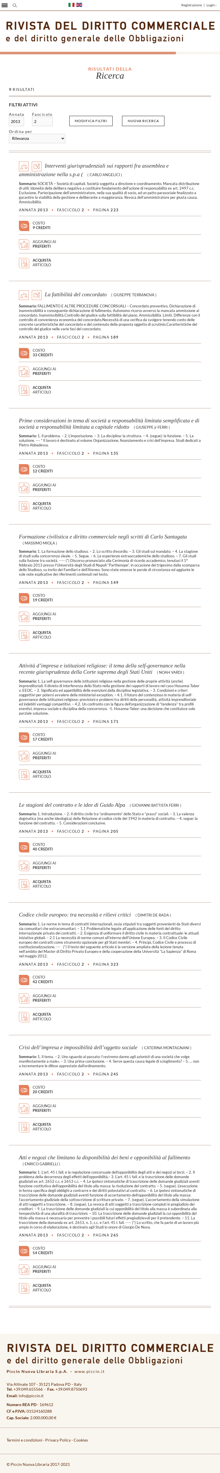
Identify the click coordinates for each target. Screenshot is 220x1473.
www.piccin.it (89, 1371)
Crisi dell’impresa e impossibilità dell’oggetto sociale (78, 1047)
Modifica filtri (91, 121)
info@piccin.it (31, 1395)
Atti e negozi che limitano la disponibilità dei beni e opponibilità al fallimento (104, 1157)
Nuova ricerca (143, 121)
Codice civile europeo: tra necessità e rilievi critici (75, 915)
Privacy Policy (58, 1440)
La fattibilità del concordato (76, 294)
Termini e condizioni (24, 1440)
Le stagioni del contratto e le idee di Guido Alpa (72, 805)
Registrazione (191, 5)
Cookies (81, 1440)
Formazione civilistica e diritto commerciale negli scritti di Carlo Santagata (103, 537)
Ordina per (21, 131)
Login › (212, 5)
